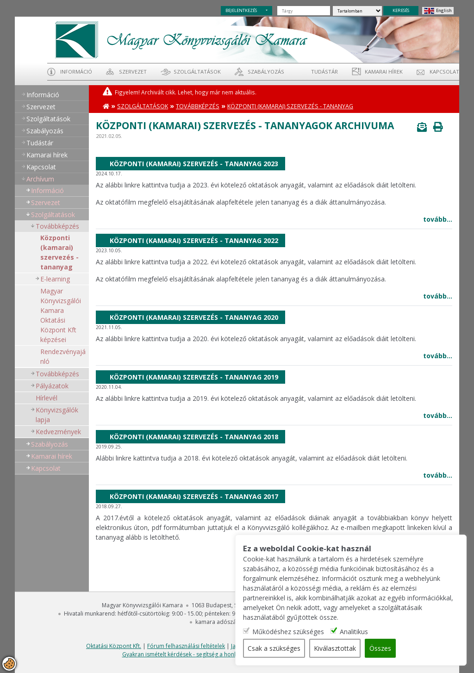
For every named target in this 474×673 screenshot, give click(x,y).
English (444, 10)
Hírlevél (46, 397)
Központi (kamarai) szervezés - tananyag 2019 (194, 377)
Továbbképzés (57, 226)
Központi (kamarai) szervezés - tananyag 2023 (194, 163)
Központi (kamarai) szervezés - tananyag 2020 (194, 317)
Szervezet (133, 71)
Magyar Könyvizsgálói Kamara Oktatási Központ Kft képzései (60, 315)
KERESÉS (401, 10)
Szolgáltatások (197, 71)
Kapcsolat (444, 71)
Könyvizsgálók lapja (57, 414)
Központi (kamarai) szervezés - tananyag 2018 (194, 436)
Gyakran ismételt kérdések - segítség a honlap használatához (202, 654)
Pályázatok (52, 385)
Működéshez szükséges (288, 631)
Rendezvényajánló (63, 356)
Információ (76, 71)
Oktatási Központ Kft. (113, 646)
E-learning (55, 278)
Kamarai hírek (384, 71)
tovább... (437, 219)
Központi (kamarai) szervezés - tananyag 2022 (194, 240)
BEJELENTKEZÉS (241, 10)
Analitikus (354, 631)
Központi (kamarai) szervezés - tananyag (59, 252)
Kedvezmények (58, 431)
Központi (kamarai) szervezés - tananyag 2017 (194, 496)
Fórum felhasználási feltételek (186, 646)
